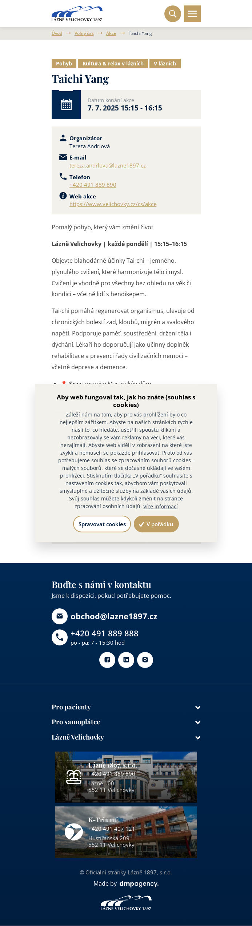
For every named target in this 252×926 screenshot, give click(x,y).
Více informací (160, 506)
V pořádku (156, 524)
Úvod (57, 33)
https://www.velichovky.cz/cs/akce (112, 204)
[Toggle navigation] (192, 13)
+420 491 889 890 (92, 184)
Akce (111, 33)
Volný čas (84, 33)
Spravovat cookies (101, 524)
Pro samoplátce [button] (76, 722)
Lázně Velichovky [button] (78, 737)
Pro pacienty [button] (71, 707)
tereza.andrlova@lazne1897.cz (107, 165)
